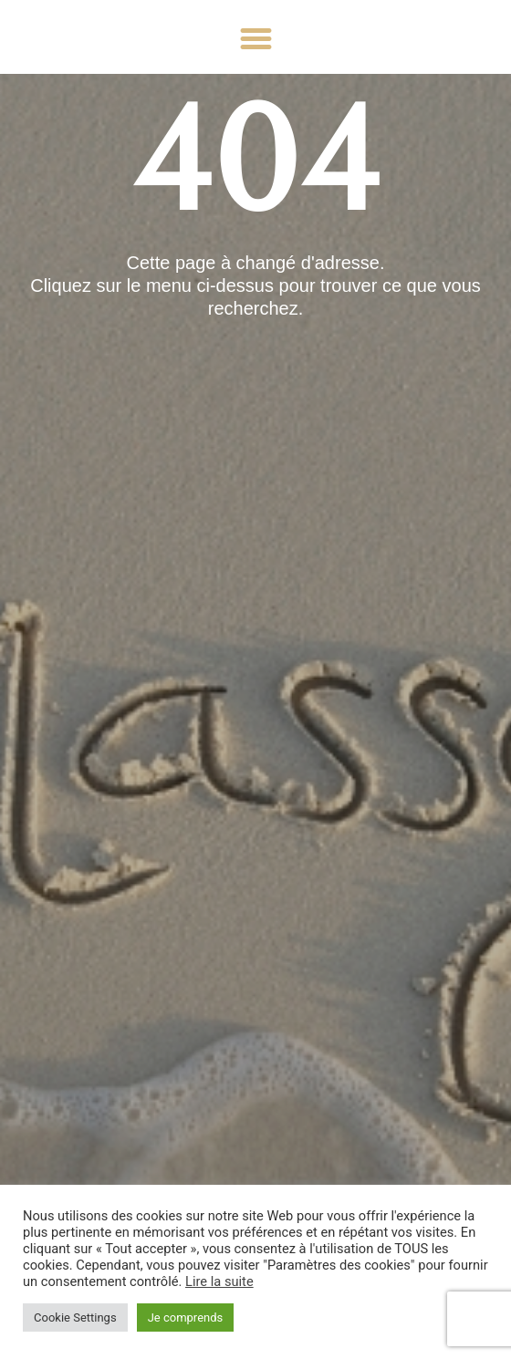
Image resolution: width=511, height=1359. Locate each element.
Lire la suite (219, 1281)
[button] (255, 39)
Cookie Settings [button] (75, 1317)
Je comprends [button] (186, 1317)
